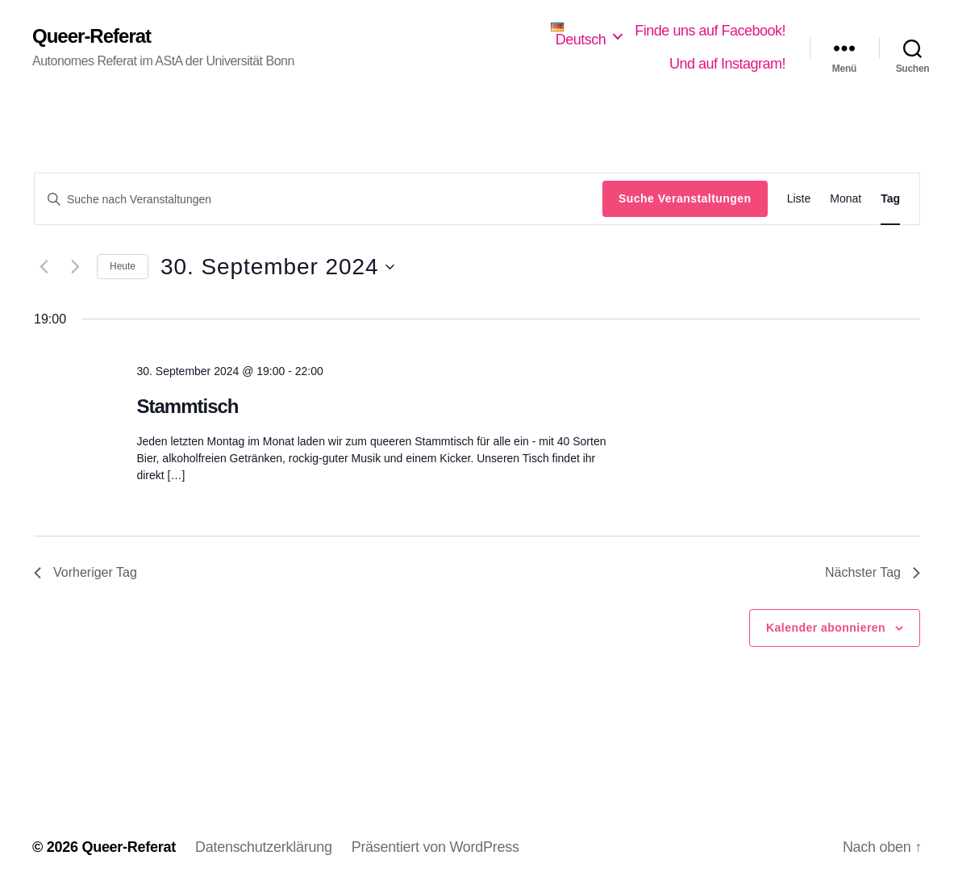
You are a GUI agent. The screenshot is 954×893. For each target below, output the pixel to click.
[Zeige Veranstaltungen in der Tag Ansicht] (890, 198)
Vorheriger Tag (85, 572)
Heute (122, 266)
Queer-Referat (91, 36)
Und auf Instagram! (727, 64)
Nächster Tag (872, 572)
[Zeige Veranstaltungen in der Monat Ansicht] (845, 198)
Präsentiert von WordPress (435, 847)
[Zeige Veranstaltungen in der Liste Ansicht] (799, 198)
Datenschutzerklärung (263, 847)
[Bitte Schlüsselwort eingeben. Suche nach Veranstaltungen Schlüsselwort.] (318, 199)
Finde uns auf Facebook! (710, 31)
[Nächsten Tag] (75, 267)
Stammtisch (187, 406)
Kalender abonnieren (825, 627)
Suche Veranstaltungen (685, 198)
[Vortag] (43, 267)
